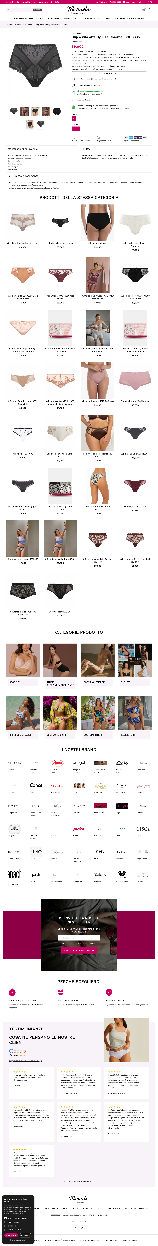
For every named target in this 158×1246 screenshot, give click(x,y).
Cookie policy (114, 1240)
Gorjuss (14, 830)
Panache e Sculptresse (14, 877)
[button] (18, 1240)
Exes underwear (57, 809)
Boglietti (14, 787)
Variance (100, 876)
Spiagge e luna (79, 876)
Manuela (57, 853)
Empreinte (14, 807)
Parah (36, 876)
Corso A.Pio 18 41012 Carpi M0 (95, 1215)
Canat (36, 787)
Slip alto (30, 25)
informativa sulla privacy (86, 944)
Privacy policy (101, 1240)
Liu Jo (36, 853)
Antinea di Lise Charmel (100, 766)
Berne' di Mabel (122, 766)
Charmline (57, 787)
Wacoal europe (122, 876)
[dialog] (18, 1219)
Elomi (143, 787)
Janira (79, 830)
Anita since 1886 (57, 766)
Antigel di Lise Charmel (79, 766)
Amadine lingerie (36, 766)
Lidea (122, 830)
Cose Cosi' (100, 787)
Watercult (143, 876)
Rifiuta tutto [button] (25, 1235)
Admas (14, 764)
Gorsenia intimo (36, 832)
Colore (75, 124)
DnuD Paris (122, 787)
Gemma (143, 807)
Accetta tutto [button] (11, 1235)
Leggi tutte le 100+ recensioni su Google (25, 1061)
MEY (100, 853)
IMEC (57, 830)
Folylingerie (100, 807)
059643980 (116, 2)
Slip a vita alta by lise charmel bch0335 (52, 25)
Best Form (143, 764)
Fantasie (79, 807)
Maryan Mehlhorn (79, 855)
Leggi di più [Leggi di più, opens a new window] (19, 1213)
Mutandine (19, 25)
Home (9, 25)
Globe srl (134, 1240)
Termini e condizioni (79, 1221)
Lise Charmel (77, 34)
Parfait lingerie (57, 876)
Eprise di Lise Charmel (36, 809)
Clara (79, 787)
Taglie (74, 114)
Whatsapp (102, 2)
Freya (122, 807)
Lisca (143, 830)
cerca (37, 10)
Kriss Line (100, 830)
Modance (122, 853)
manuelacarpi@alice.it (135, 2)
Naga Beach (143, 853)
